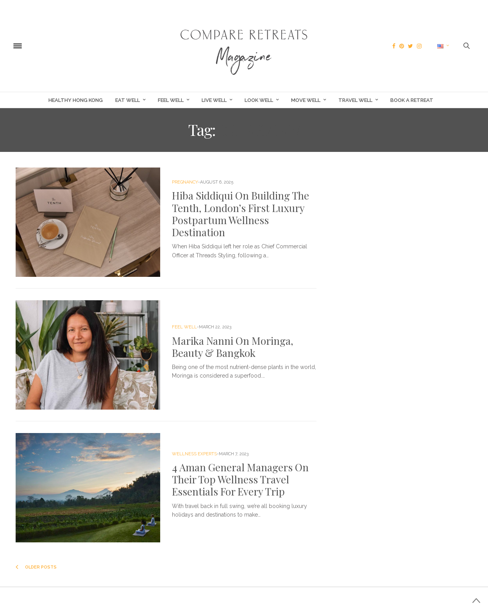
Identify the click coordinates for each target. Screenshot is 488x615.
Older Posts (36, 567)
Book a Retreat (411, 100)
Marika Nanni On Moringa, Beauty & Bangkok (232, 347)
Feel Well (171, 100)
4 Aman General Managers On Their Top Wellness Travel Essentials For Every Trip (240, 479)
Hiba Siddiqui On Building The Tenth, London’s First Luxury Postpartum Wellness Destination (240, 214)
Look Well (259, 100)
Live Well (214, 100)
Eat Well (127, 100)
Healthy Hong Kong (75, 100)
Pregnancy (185, 182)
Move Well (305, 100)
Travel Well (355, 100)
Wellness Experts (194, 453)
